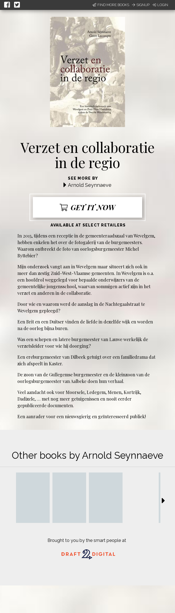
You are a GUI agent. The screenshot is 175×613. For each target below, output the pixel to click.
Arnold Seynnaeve (90, 185)
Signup (141, 5)
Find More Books (110, 5)
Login (160, 5)
